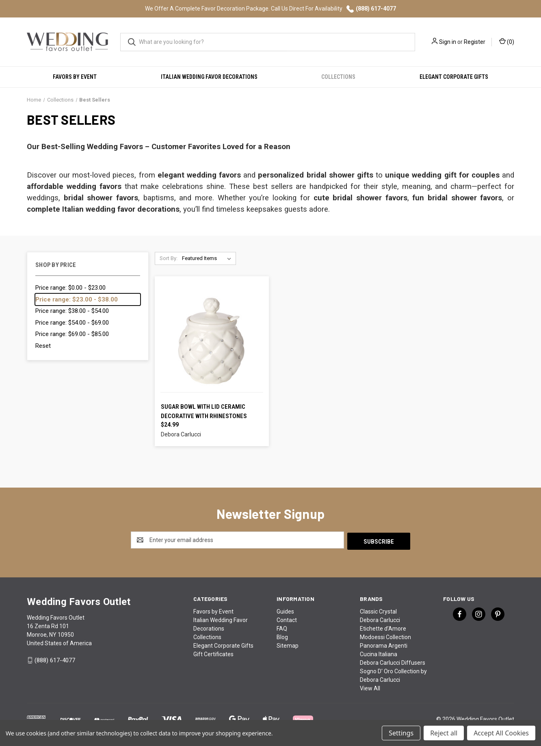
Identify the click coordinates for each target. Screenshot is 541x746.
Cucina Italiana (378, 653)
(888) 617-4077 (371, 9)
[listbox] (208, 258)
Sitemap (288, 644)
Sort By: (168, 258)
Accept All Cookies (501, 733)
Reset (43, 345)
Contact (287, 619)
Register (474, 42)
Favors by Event (75, 77)
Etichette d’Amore (383, 627)
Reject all (443, 733)
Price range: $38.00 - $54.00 (72, 310)
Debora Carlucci (380, 619)
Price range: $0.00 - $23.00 (70, 287)
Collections (338, 77)
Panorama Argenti (383, 644)
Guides (285, 610)
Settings (401, 733)
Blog (282, 636)
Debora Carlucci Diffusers (392, 661)
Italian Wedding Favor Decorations (209, 77)
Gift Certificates (213, 653)
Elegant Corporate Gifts (454, 77)
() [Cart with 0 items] (506, 41)
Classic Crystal (378, 610)
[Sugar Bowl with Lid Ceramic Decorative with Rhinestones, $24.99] (212, 340)
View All (370, 687)
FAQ (282, 627)
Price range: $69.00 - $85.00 (72, 334)
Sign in (447, 42)
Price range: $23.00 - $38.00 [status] (76, 299)
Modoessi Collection (385, 636)
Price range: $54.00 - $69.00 (72, 322)
